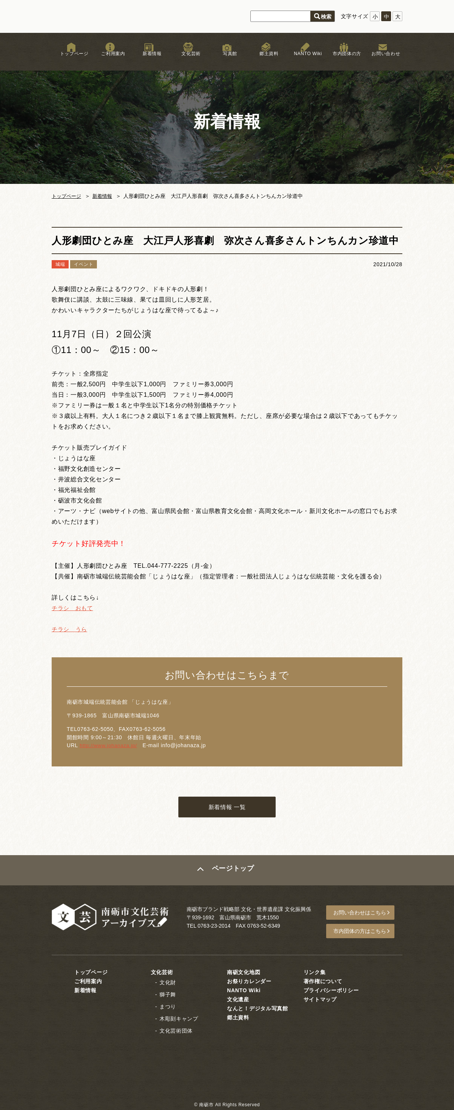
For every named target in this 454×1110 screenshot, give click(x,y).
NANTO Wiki (305, 60)
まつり (168, 1006)
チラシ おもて (74, 608)
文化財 (168, 982)
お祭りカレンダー (249, 980)
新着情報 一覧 (227, 808)
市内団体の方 (344, 60)
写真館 (227, 60)
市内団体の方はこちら (363, 931)
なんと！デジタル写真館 (257, 1008)
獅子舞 (168, 994)
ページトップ (233, 872)
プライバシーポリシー (331, 990)
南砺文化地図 (243, 971)
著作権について (323, 980)
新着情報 (149, 60)
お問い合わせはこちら (363, 914)
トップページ (71, 60)
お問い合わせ (382, 60)
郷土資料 (266, 60)
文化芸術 (188, 60)
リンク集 (315, 971)
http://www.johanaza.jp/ (110, 745)
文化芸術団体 (176, 1030)
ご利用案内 (110, 60)
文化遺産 (238, 999)
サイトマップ (320, 999)
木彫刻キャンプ (179, 1018)
